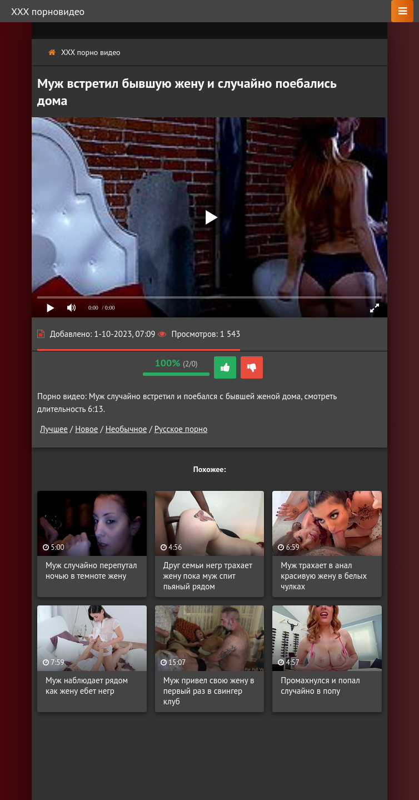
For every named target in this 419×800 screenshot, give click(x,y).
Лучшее (54, 429)
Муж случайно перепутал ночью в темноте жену (91, 570)
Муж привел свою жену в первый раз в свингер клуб (209, 691)
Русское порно (180, 429)
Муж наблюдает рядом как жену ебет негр (87, 685)
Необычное (126, 429)
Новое (86, 429)
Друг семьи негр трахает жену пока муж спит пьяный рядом (207, 576)
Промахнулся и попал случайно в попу (320, 685)
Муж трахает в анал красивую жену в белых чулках (324, 576)
